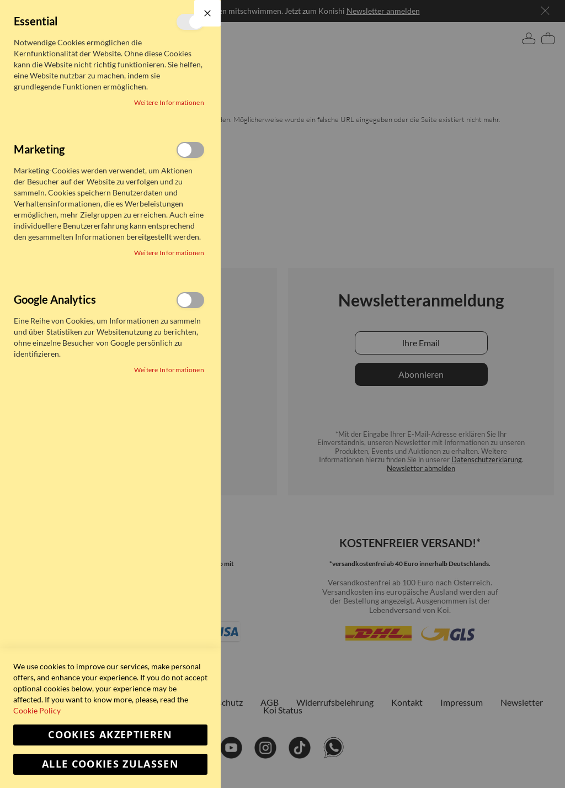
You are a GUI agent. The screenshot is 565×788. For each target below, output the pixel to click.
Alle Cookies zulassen (110, 764)
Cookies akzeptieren (110, 735)
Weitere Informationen (169, 102)
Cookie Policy (37, 710)
